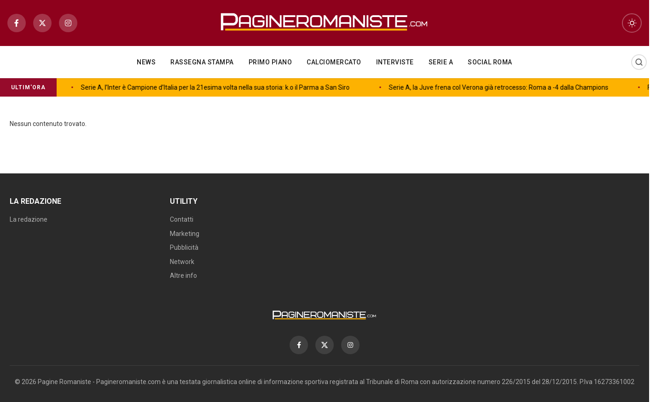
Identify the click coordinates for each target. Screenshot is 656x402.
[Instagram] (68, 23)
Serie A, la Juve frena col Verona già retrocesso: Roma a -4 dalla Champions (310, 87)
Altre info (183, 275)
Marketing (184, 233)
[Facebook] (16, 23)
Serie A (441, 62)
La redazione (28, 219)
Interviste (395, 62)
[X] (42, 23)
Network (182, 261)
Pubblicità (184, 247)
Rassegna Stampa (202, 62)
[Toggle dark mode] (631, 23)
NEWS (146, 62)
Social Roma (490, 62)
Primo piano (270, 62)
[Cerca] (639, 62)
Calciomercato (334, 62)
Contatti (181, 219)
